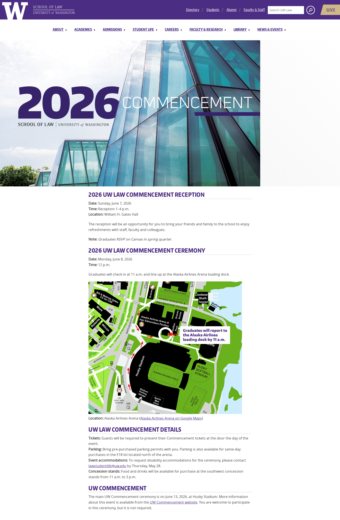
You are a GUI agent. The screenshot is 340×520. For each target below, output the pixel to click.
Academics (83, 29)
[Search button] (310, 10)
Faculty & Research (206, 29)
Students (212, 10)
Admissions (112, 29)
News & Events (270, 29)
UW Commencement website (173, 502)
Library (240, 29)
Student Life (143, 29)
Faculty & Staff (254, 10)
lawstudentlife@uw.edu (107, 465)
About (58, 29)
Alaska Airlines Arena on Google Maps (171, 418)
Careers (172, 29)
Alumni (232, 10)
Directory (192, 10)
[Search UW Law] (286, 10)
